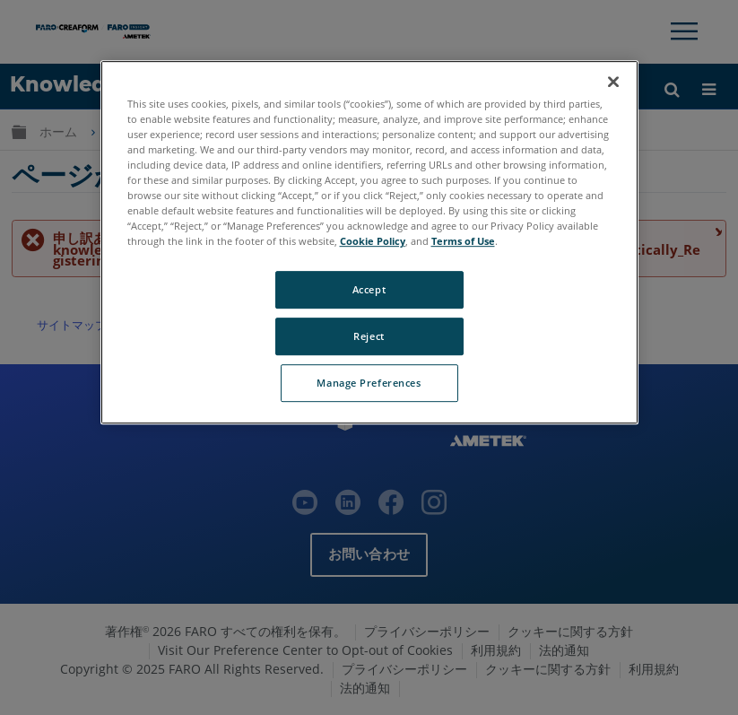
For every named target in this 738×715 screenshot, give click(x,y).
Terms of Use (463, 241)
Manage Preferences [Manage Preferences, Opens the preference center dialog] (369, 382)
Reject (368, 336)
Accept (369, 289)
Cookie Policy (372, 241)
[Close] (613, 81)
